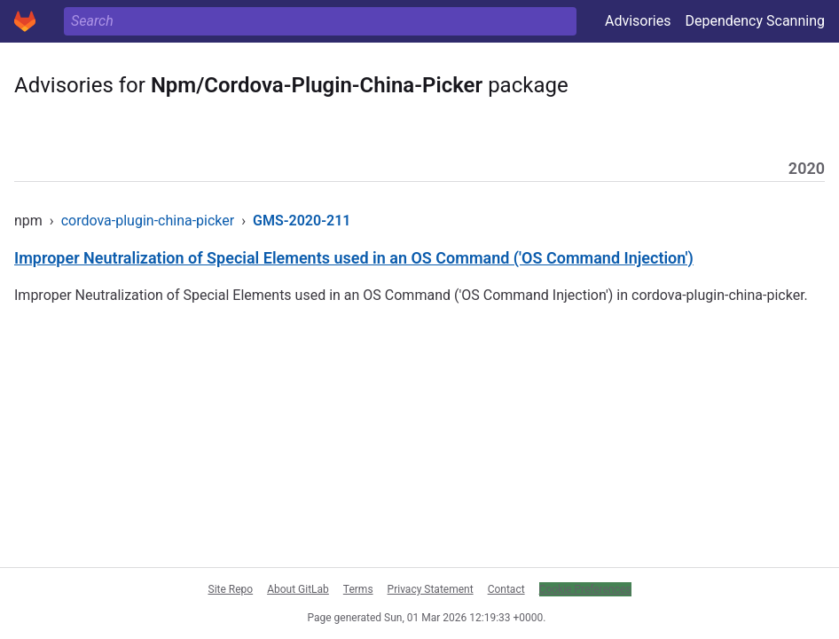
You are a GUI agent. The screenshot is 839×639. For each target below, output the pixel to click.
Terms (358, 589)
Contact (506, 589)
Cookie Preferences (585, 589)
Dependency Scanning (755, 20)
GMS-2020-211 (301, 220)
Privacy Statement (431, 589)
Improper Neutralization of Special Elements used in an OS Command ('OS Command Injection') (354, 257)
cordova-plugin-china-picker (148, 220)
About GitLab (298, 589)
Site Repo (231, 589)
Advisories (638, 20)
